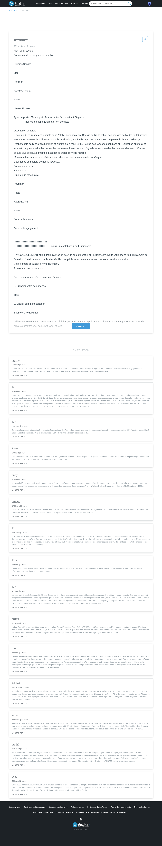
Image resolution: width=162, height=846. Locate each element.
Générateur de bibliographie (34, 807)
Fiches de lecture (61, 4)
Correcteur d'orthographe (57, 807)
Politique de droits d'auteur (97, 807)
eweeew (26, 10)
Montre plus (81, 326)
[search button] (129, 3)
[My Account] (149, 4)
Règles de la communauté (121, 807)
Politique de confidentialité (43, 812)
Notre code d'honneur (142, 807)
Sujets (50, 4)
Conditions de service (65, 812)
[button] (145, 40)
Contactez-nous (14, 807)
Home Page (14, 10)
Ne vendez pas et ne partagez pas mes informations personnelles (101, 812)
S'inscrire (84, 4)
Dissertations (40, 4)
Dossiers (74, 4)
